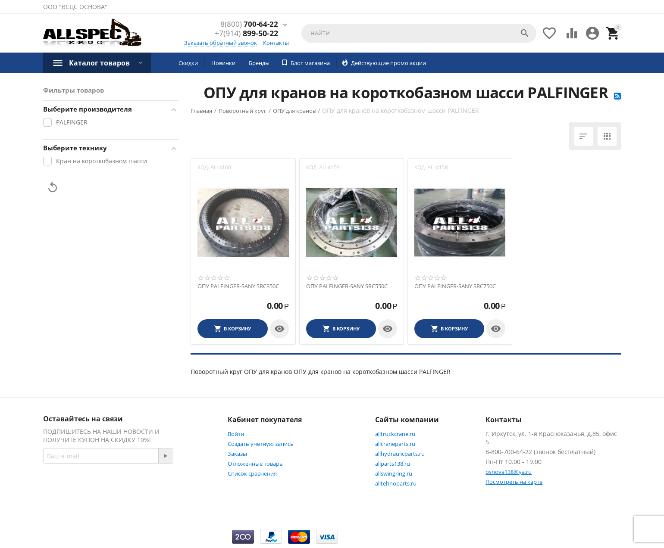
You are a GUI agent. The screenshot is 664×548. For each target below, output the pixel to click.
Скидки (188, 63)
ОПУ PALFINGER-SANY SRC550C (347, 286)
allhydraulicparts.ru (400, 454)
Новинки (223, 63)
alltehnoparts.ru (396, 483)
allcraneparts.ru (395, 444)
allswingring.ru (393, 473)
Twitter (62, 507)
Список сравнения (252, 473)
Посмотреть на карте (513, 482)
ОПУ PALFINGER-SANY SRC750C (455, 286)
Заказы (237, 454)
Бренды (259, 63)
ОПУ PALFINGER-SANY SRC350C (238, 286)
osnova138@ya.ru (508, 472)
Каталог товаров (99, 63)
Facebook (156, 487)
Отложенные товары (256, 463)
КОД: (203, 167)
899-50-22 (246, 34)
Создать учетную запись (261, 444)
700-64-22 (248, 24)
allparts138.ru (392, 463)
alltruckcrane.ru (395, 434)
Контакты (276, 43)
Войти (236, 434)
